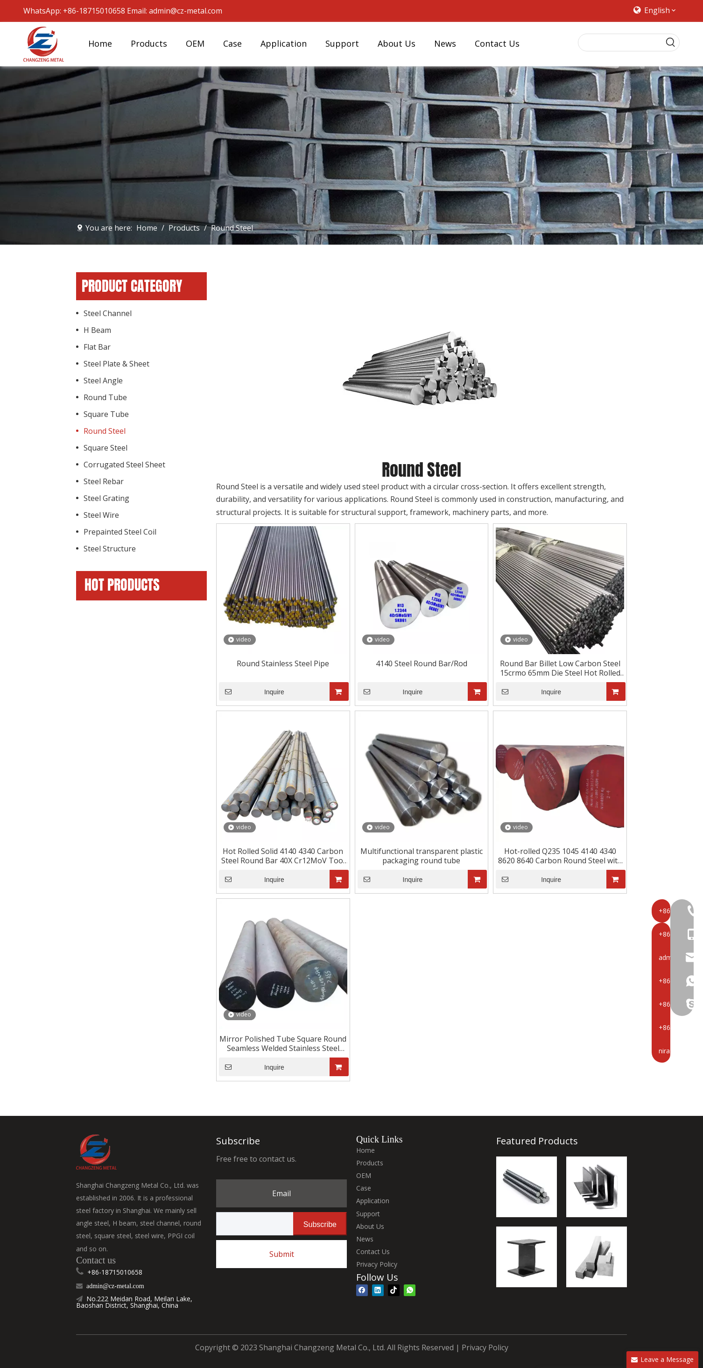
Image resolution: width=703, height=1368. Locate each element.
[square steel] (596, 1257)
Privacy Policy (376, 1264)
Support (368, 1213)
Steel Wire (101, 515)
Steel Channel (108, 313)
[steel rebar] (526, 1186)
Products (369, 1162)
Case (363, 1188)
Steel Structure (110, 548)
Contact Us (373, 1251)
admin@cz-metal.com (185, 11)
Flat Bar (97, 347)
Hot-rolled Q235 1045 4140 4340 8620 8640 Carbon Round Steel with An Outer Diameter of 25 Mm (560, 855)
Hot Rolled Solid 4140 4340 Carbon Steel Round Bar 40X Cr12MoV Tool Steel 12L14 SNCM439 (283, 855)
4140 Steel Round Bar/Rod (421, 663)
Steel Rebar (104, 481)
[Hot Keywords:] (670, 42)
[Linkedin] (378, 1289)
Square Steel (105, 448)
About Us (370, 1226)
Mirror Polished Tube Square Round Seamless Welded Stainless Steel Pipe (282, 1043)
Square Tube (106, 414)
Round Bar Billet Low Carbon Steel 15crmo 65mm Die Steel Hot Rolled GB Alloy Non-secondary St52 (560, 668)
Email (281, 1193)
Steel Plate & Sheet (116, 364)
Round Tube (105, 397)
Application (372, 1200)
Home (365, 1150)
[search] (253, 1224)
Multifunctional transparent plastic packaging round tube (421, 855)
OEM (363, 1175)
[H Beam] (526, 1257)
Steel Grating (106, 498)
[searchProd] (620, 42)
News (364, 1238)
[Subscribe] (320, 1223)
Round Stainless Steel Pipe (283, 663)
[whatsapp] (409, 1289)
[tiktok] (394, 1289)
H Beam (97, 330)
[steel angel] (596, 1186)
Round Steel (105, 431)
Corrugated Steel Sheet (124, 464)
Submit (281, 1254)
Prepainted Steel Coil (120, 532)
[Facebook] (362, 1289)
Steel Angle (103, 380)
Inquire (251, 691)
